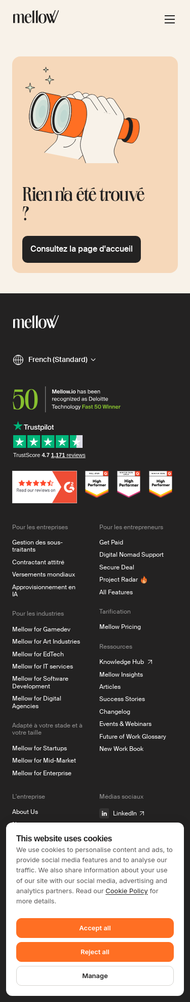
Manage (95, 975)
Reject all (95, 952)
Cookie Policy (126, 891)
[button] (54, 360)
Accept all (94, 928)
